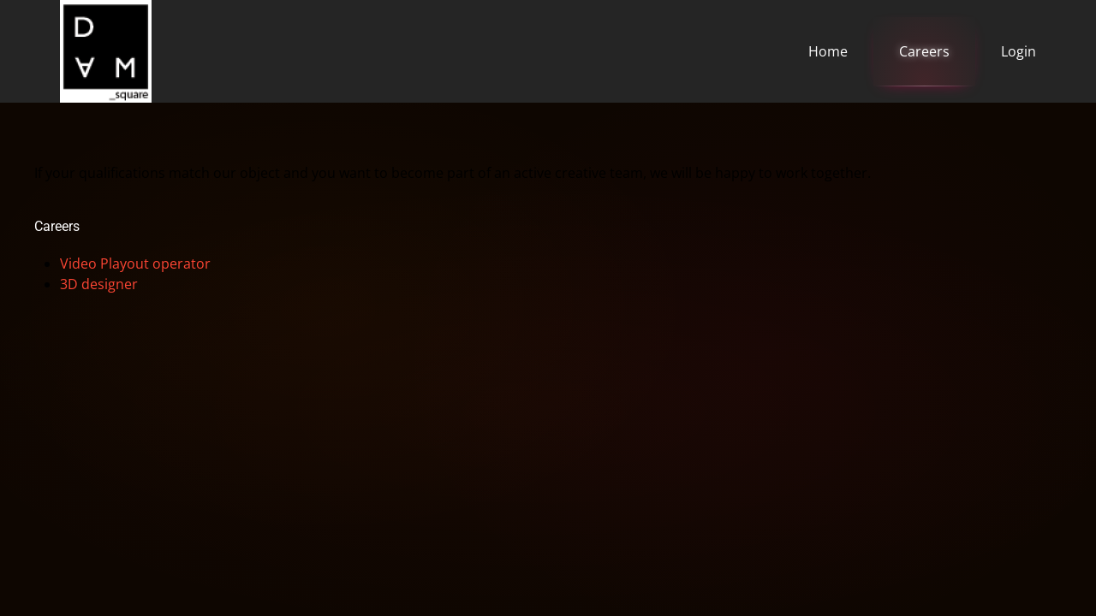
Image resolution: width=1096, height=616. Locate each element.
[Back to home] (105, 51)
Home (828, 51)
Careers (924, 51)
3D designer (99, 284)
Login (1018, 51)
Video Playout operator (135, 263)
